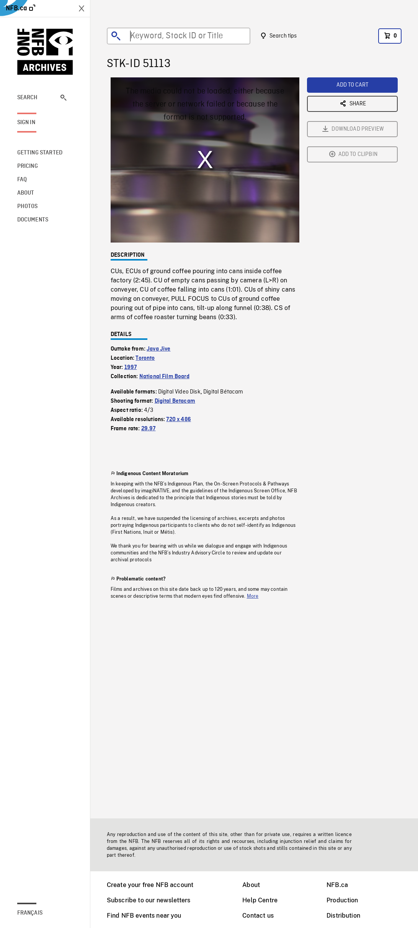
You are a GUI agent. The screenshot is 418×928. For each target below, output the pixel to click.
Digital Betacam (175, 401)
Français (29, 913)
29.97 (148, 429)
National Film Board (164, 377)
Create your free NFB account (150, 885)
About (251, 885)
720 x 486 (178, 419)
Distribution (343, 915)
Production (342, 900)
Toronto (145, 358)
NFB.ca (337, 885)
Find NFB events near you (144, 915)
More (253, 596)
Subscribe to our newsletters (148, 900)
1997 (130, 367)
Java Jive (158, 349)
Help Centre (260, 900)
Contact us (258, 915)
